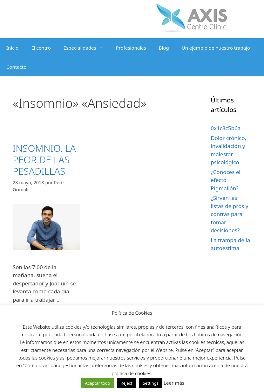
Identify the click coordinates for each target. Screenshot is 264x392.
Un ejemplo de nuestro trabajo (216, 48)
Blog (164, 48)
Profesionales (131, 48)
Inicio (12, 48)
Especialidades (87, 47)
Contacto (16, 67)
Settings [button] (150, 383)
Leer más (174, 383)
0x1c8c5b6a (225, 128)
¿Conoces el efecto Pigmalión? (225, 180)
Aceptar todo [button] (97, 383)
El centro (41, 48)
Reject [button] (126, 383)
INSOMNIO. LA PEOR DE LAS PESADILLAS (44, 160)
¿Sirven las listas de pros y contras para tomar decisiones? (229, 214)
